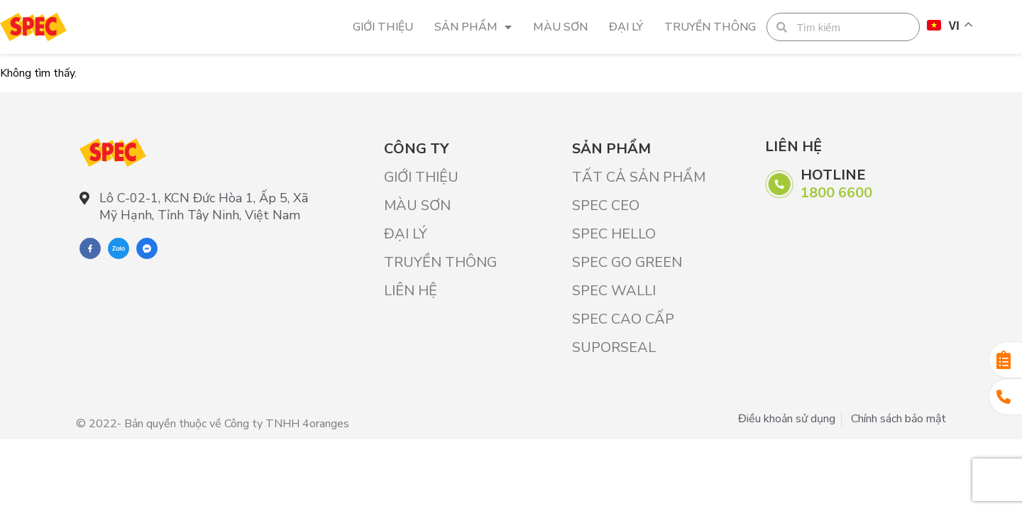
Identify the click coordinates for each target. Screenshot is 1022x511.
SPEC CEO (605, 205)
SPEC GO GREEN (627, 262)
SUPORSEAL (614, 347)
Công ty (416, 148)
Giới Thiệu (383, 27)
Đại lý (626, 27)
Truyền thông (710, 27)
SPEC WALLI (614, 290)
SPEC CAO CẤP (623, 319)
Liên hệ (410, 290)
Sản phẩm (473, 27)
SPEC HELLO (614, 233)
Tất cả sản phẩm (638, 177)
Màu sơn (560, 27)
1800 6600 (836, 192)
